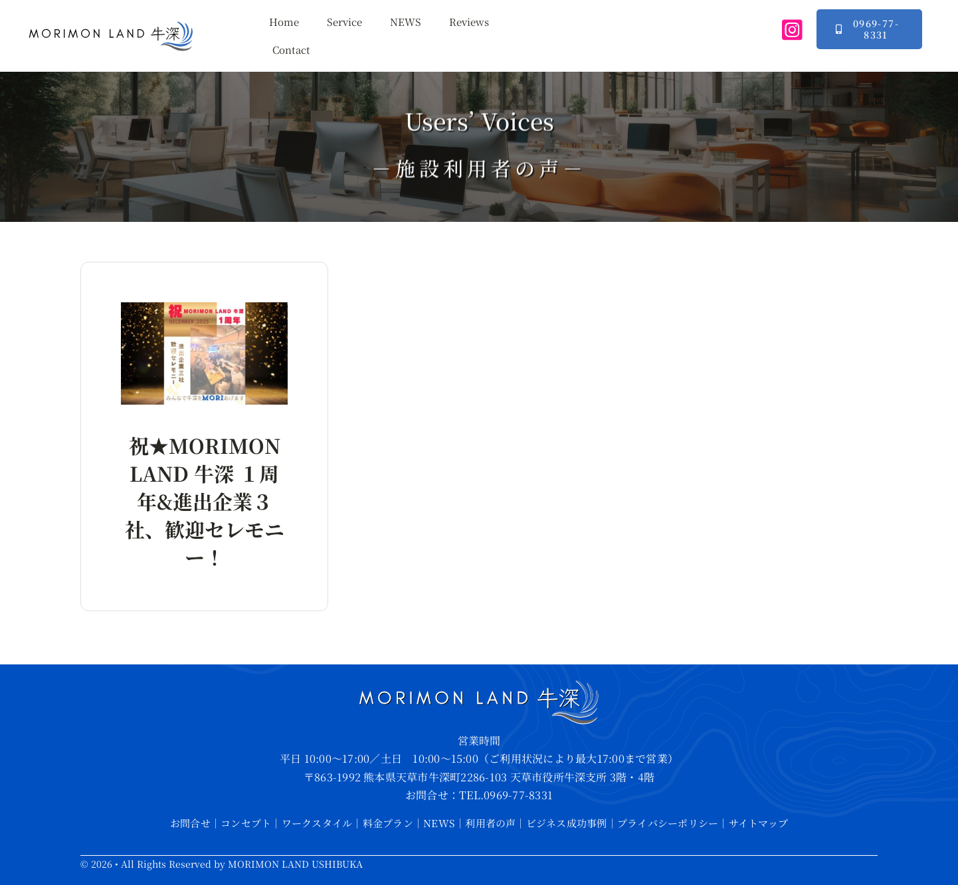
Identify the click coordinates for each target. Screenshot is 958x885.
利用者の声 (490, 823)
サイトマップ (758, 823)
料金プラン (388, 823)
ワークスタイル (317, 823)
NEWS (439, 823)
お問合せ (190, 823)
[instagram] (792, 29)
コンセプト (246, 823)
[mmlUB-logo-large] (111, 25)
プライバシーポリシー (667, 823)
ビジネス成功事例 (566, 823)
